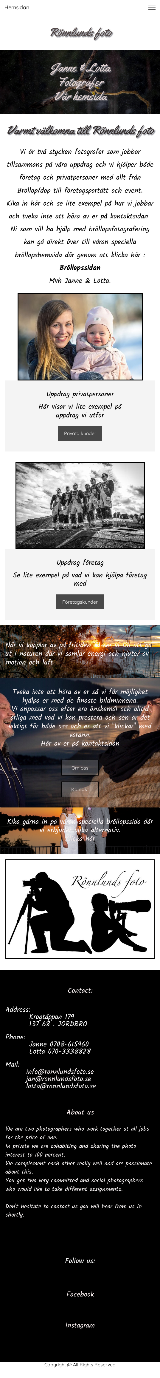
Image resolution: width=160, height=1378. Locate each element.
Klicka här (80, 839)
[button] (152, 7)
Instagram (80, 1325)
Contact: (80, 991)
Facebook (80, 1294)
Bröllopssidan (80, 268)
